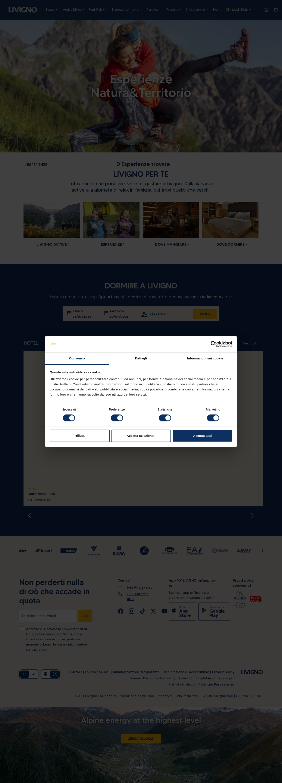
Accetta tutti (202, 435)
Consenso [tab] (77, 358)
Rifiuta (80, 435)
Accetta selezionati (140, 435)
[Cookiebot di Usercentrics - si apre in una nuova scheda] (213, 344)
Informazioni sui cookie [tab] (205, 358)
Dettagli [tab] (141, 358)
